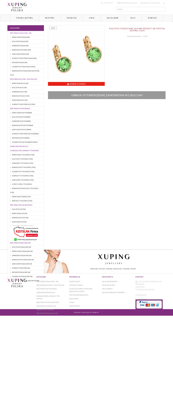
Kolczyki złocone (19, 87)
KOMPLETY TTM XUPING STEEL (23, 176)
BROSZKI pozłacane (19, 62)
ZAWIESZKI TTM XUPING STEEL (23, 163)
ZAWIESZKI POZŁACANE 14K (21, 255)
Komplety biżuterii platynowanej (25, 134)
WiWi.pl (96, 390)
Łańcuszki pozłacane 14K (22, 264)
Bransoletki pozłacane (21, 50)
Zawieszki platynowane (21, 121)
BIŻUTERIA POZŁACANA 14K (20, 243)
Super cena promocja (19, 146)
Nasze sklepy (74, 352)
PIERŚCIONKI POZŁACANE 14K (22, 251)
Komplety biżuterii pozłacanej (24, 58)
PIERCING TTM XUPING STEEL (22, 201)
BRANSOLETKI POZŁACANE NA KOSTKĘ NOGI (24, 73)
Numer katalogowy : (134, 36)
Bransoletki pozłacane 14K (23, 259)
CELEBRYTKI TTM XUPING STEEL (23, 171)
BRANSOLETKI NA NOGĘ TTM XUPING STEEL (24, 190)
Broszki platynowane (20, 138)
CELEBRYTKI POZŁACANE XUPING (24, 66)
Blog (133, 18)
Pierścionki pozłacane (21, 37)
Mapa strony (74, 376)
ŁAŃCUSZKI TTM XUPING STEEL (23, 180)
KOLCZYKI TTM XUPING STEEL (22, 159)
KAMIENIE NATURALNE (18, 238)
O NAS (91, 18)
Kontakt (152, 18)
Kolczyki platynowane (21, 117)
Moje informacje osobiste (113, 363)
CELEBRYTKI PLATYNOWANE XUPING (25, 142)
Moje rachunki (108, 355)
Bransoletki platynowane (22, 125)
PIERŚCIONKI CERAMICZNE (21, 196)
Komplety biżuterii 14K (21, 268)
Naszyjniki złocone (20, 100)
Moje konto (107, 347)
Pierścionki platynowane (22, 113)
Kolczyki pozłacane (20, 41)
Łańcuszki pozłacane (20, 54)
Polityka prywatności (78, 365)
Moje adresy (107, 359)
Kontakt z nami (75, 355)
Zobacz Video (76, 84)
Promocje (71, 18)
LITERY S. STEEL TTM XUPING (22, 184)
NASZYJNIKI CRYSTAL (19, 222)
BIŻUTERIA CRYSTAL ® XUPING (21, 205)
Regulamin (112, 18)
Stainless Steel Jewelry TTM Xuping (24, 150)
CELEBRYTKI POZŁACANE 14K (22, 276)
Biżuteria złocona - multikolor (23, 79)
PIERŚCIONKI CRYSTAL (20, 213)
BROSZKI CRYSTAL (18, 230)
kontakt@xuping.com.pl (149, 373)
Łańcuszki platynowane (21, 129)
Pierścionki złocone (20, 83)
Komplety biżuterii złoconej (23, 104)
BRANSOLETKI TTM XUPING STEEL (24, 167)
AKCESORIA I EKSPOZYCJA (19, 234)
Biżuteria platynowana (20, 108)
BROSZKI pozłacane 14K (21, 272)
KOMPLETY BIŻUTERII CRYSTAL (23, 226)
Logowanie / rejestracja (150, 3)
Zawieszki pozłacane (20, 45)
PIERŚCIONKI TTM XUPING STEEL (23, 155)
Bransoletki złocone (20, 96)
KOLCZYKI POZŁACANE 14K (21, 247)
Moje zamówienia (109, 352)
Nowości (49, 18)
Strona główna (24, 18)
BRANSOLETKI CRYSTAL (20, 217)
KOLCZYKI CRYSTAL (19, 209)
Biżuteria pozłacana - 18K (20, 33)
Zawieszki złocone (19, 92)
